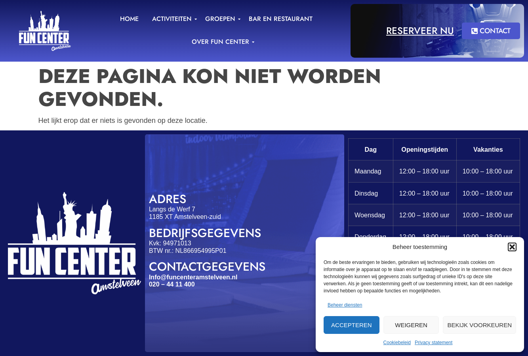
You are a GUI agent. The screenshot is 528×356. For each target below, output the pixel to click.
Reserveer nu (420, 31)
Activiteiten (173, 18)
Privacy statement (433, 342)
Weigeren (411, 325)
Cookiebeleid (397, 342)
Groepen (221, 18)
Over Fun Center (222, 41)
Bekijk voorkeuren (479, 325)
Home (129, 18)
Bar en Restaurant (281, 18)
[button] (512, 247)
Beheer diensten (345, 305)
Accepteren (351, 325)
